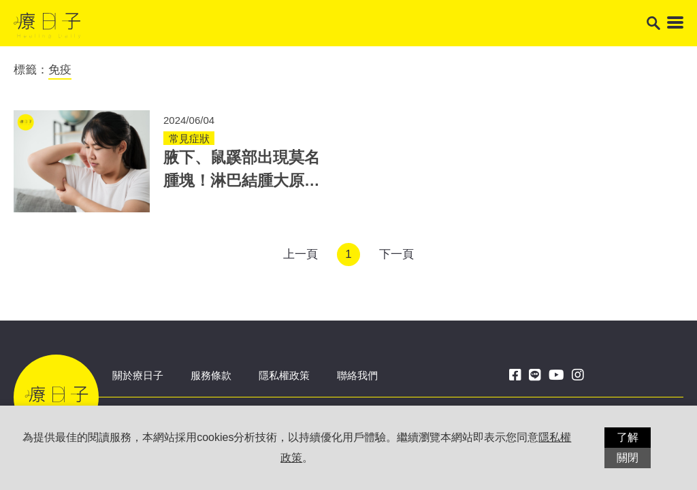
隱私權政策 (284, 375)
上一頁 (300, 254)
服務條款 (211, 375)
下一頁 (396, 254)
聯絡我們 (357, 375)
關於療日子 (137, 375)
